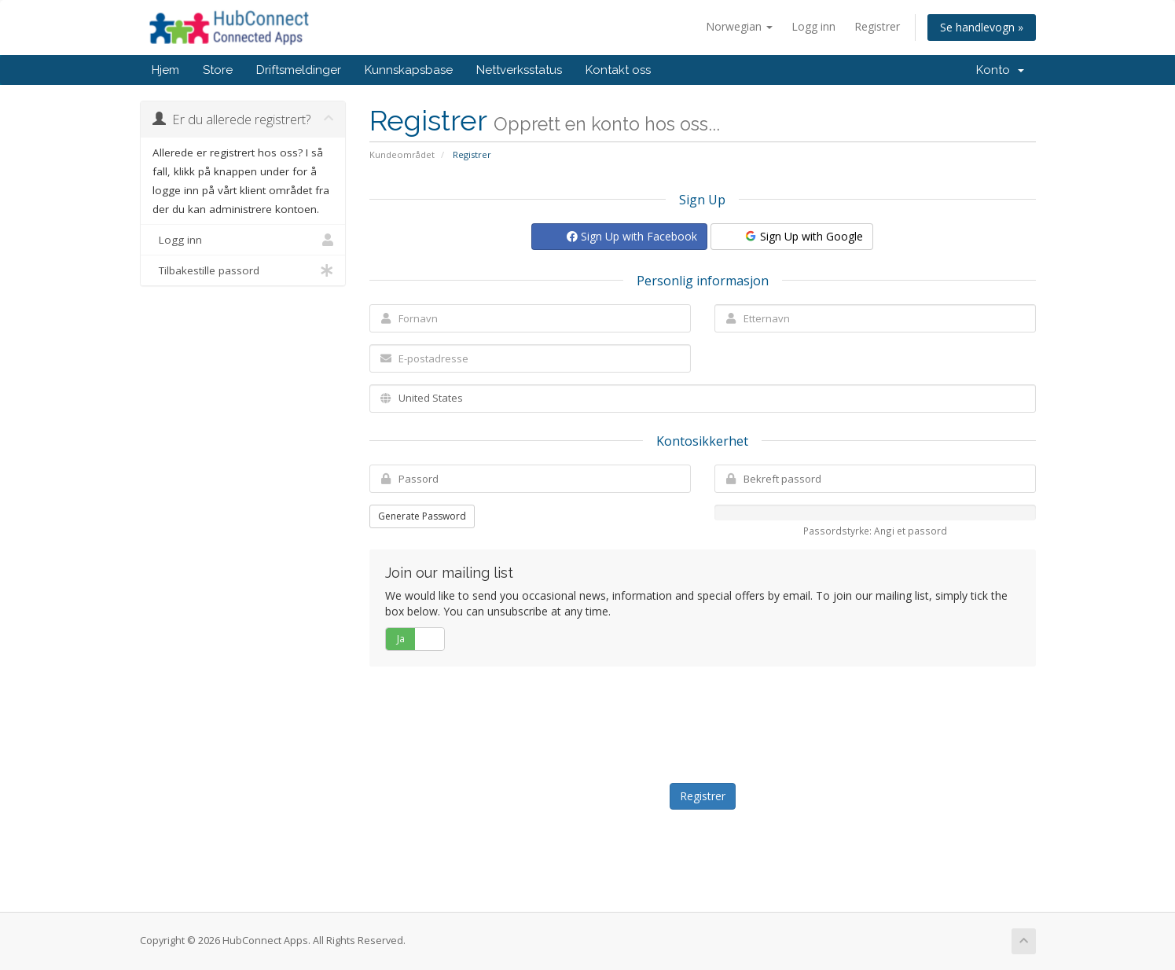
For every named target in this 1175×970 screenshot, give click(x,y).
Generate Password (422, 516)
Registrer (877, 26)
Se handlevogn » (981, 27)
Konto (1000, 70)
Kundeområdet (402, 154)
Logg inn (813, 26)
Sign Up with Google (803, 236)
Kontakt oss (618, 70)
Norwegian (739, 26)
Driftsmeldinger (298, 70)
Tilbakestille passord (243, 270)
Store (218, 70)
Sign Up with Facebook (632, 236)
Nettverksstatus (519, 70)
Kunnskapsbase (409, 70)
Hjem (165, 70)
